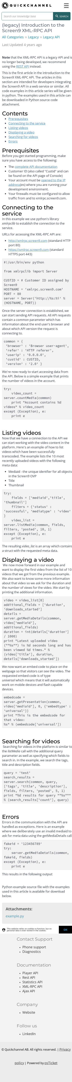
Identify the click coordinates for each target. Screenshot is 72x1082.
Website (28, 1012)
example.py (15, 916)
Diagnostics (31, 951)
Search (61, 16)
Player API (30, 973)
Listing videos (18, 128)
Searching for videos (23, 137)
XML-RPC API (32, 986)
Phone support (34, 947)
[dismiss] (65, 929)
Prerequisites (18, 119)
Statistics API (32, 982)
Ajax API (28, 991)
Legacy (33, 37)
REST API (22, 66)
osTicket (50, 1063)
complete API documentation (36, 166)
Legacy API (51, 37)
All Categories (13, 37)
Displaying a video (21, 132)
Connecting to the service (26, 123)
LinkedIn (29, 1033)
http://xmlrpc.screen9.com (27, 240)
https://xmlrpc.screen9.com (28, 249)
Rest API (28, 977)
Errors (12, 141)
